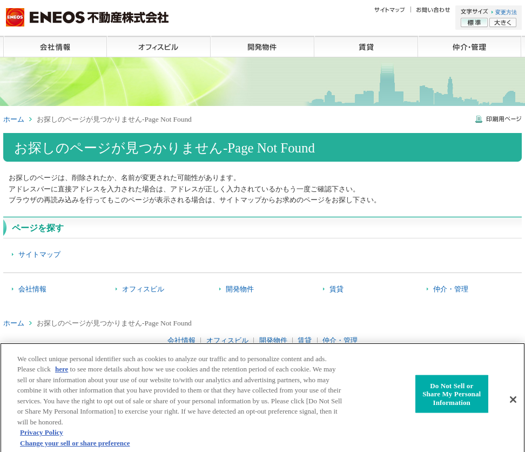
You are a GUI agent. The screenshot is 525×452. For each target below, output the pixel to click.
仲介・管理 (470, 46)
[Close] (513, 402)
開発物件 (262, 46)
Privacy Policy (41, 435)
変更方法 (506, 12)
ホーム (13, 119)
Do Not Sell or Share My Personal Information (451, 396)
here (61, 372)
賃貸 (366, 46)
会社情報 (55, 46)
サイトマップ (39, 254)
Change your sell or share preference (75, 446)
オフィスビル (159, 46)
